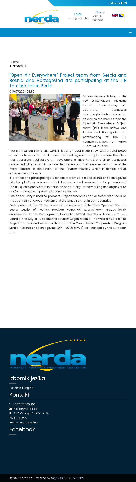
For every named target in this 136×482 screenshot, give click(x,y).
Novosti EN (20, 66)
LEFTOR (78, 478)
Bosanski (15, 388)
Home (15, 62)
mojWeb (57, 478)
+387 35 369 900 (98, 18)
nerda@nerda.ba (78, 18)
